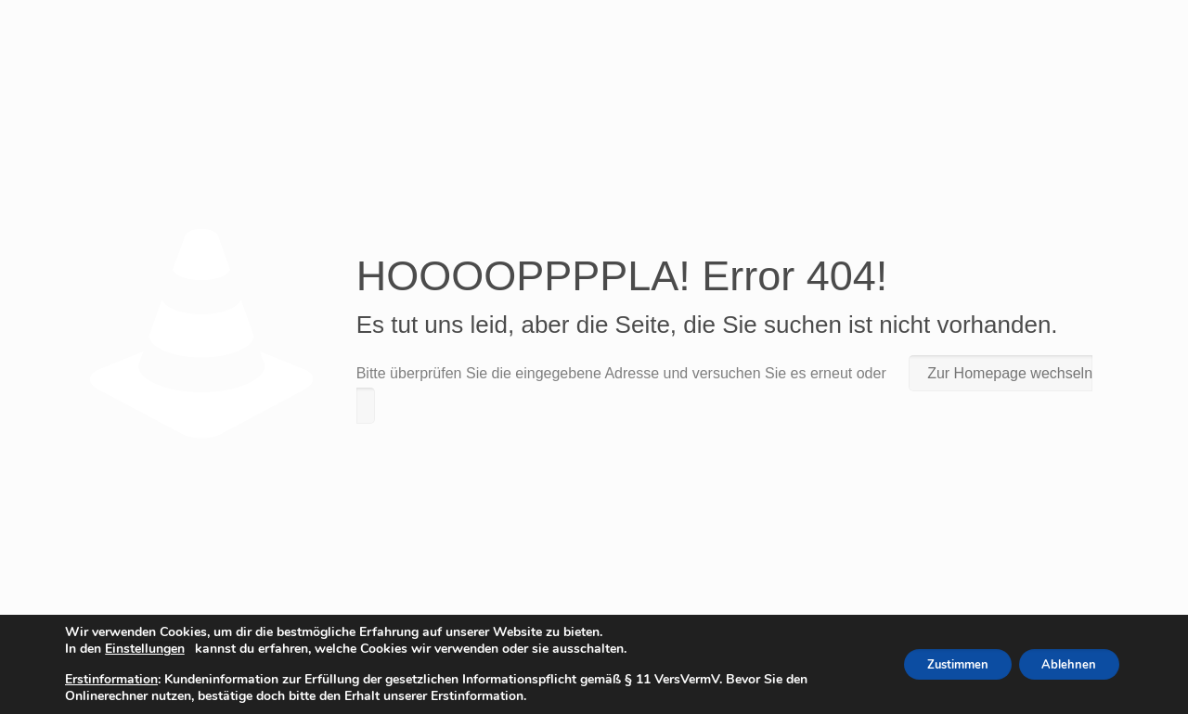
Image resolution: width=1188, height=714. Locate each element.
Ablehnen (1063, 664)
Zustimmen (940, 664)
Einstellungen (145, 649)
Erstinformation (111, 679)
